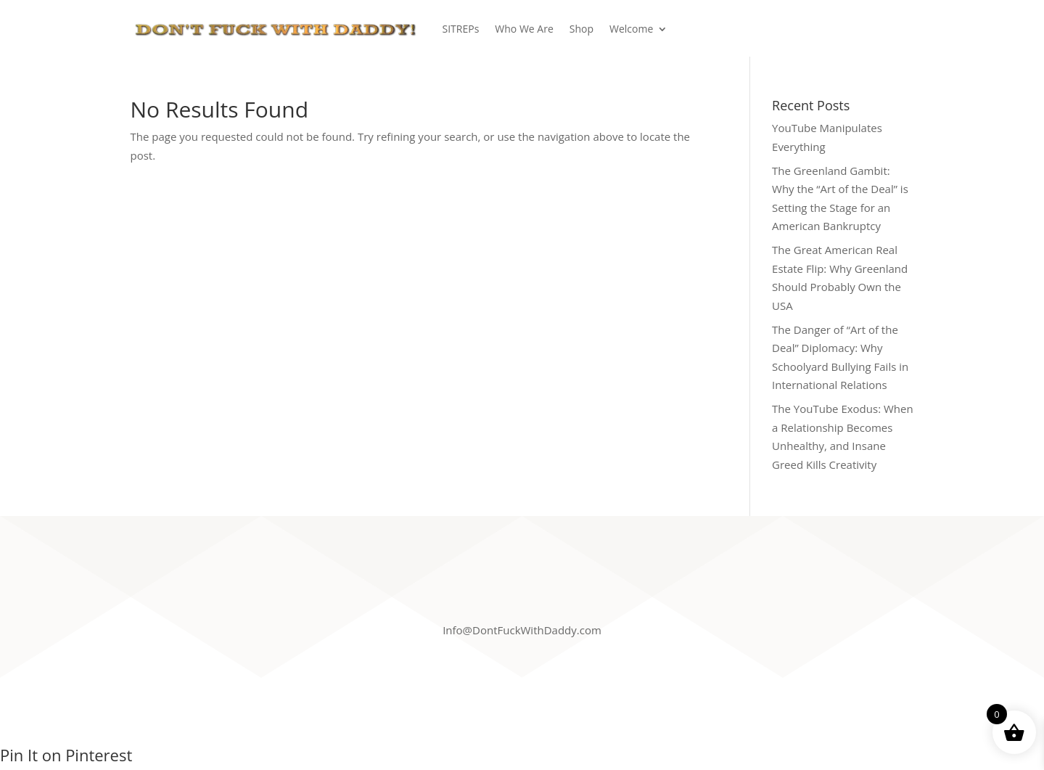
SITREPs (461, 29)
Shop (581, 29)
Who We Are (524, 29)
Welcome (631, 29)
